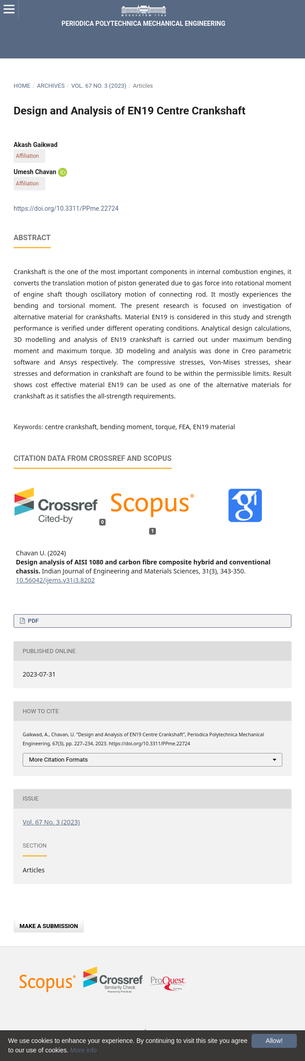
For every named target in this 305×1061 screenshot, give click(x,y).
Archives (50, 85)
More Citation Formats (58, 759)
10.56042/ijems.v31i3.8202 (55, 580)
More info (83, 1050)
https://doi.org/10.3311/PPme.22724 (66, 208)
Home (22, 85)
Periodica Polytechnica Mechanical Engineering (143, 23)
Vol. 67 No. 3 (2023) (98, 85)
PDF (32, 620)
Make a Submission (48, 926)
